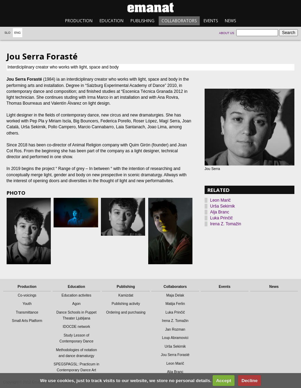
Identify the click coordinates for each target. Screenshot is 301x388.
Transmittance (27, 312)
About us (226, 33)
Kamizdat (125, 295)
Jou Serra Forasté (175, 355)
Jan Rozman (175, 329)
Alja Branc (219, 212)
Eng (17, 32)
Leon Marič (220, 200)
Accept (223, 380)
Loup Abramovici (175, 338)
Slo (7, 32)
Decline (249, 380)
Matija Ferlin (175, 304)
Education (112, 21)
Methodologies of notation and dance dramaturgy (76, 353)
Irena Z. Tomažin (225, 223)
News (230, 21)
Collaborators (179, 21)
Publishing (142, 21)
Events (211, 21)
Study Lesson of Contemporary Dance (77, 338)
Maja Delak (175, 295)
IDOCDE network (76, 327)
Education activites (77, 295)
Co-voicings (27, 295)
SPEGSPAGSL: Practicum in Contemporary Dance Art (76, 367)
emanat (150, 7)
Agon (76, 304)
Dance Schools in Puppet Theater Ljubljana (76, 315)
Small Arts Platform (27, 321)
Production (79, 21)
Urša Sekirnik (222, 206)
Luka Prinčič (221, 218)
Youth (27, 304)
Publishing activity (126, 304)
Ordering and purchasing (125, 312)
